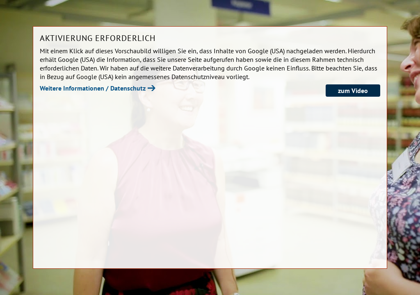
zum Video (353, 90)
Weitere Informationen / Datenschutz (93, 88)
